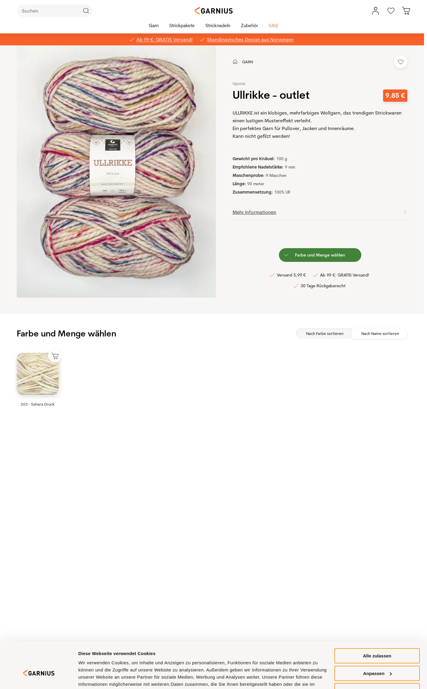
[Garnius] (213, 10)
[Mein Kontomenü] (375, 10)
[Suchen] (55, 10)
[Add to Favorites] (400, 61)
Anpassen (377, 656)
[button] (117, 171)
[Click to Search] (86, 10)
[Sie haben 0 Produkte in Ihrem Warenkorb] (406, 10)
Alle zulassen (377, 639)
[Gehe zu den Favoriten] (390, 10)
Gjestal (239, 83)
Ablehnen (377, 674)
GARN (247, 61)
